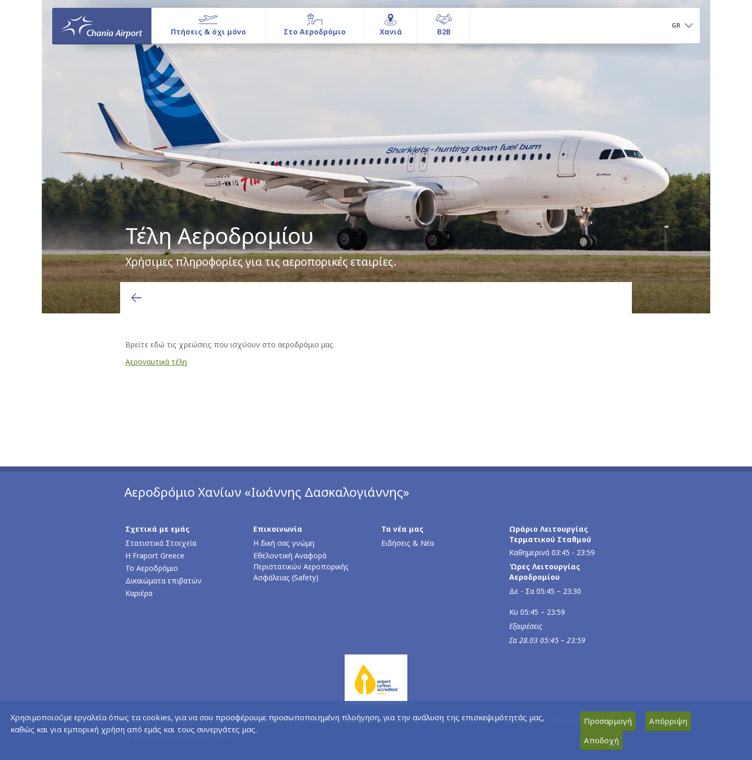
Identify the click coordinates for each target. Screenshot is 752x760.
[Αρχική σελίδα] (101, 25)
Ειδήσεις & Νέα (407, 543)
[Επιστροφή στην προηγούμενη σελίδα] (136, 298)
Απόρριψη (668, 721)
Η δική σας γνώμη (283, 543)
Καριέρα (138, 593)
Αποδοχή (601, 740)
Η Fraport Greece (154, 555)
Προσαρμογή (608, 721)
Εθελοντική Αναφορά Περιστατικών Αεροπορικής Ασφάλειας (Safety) (301, 566)
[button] (682, 26)
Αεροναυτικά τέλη (156, 362)
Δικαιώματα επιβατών (163, 581)
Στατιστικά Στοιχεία (160, 543)
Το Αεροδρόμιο (151, 568)
